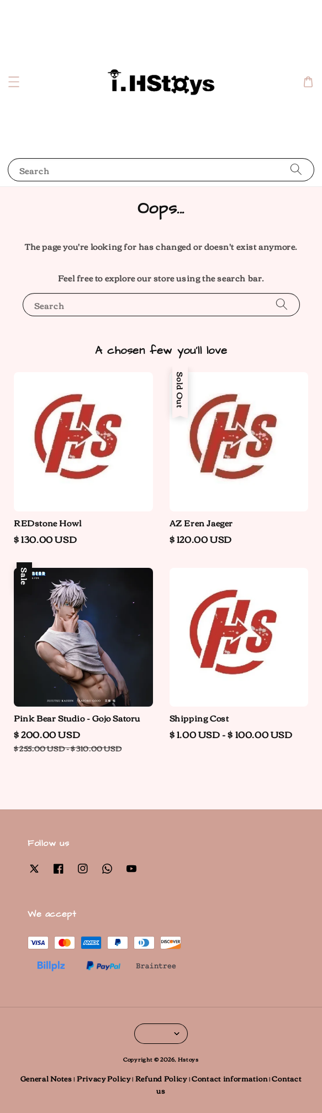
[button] (14, 82)
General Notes (46, 1078)
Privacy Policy (104, 1078)
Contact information (229, 1078)
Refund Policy (161, 1078)
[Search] (296, 169)
